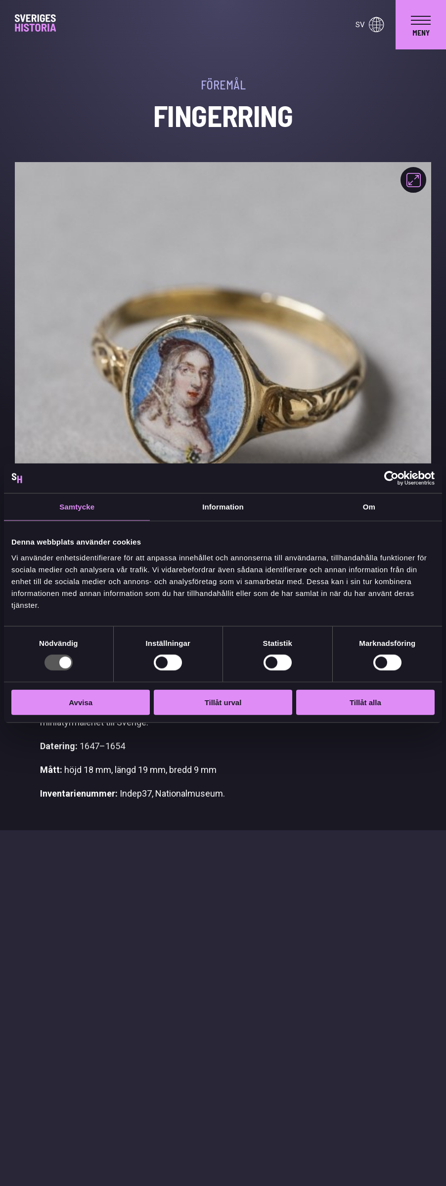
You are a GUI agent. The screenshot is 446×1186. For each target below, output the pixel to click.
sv (370, 24)
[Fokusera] (413, 180)
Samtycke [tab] (76, 507)
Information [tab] (223, 507)
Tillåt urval (223, 702)
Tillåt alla (365, 702)
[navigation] (421, 24)
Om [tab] (369, 507)
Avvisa (80, 702)
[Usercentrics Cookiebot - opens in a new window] (391, 478)
